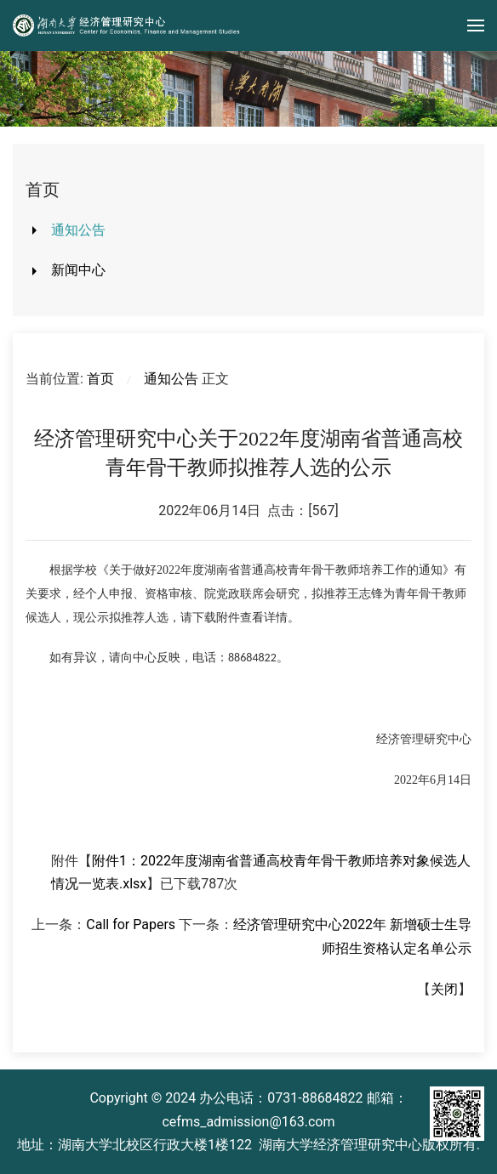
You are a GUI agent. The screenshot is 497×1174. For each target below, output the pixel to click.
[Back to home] (128, 25)
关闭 (444, 989)
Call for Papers (130, 924)
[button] (475, 25)
